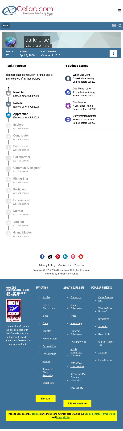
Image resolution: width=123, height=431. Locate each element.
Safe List (102, 352)
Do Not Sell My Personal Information (77, 377)
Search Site (48, 383)
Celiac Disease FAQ (105, 299)
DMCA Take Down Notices (77, 365)
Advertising (76, 323)
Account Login (50, 338)
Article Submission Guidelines (76, 352)
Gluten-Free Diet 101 (106, 343)
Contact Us (64, 265)
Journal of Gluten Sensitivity (48, 372)
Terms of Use (49, 346)
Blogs (45, 315)
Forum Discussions (49, 307)
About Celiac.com (76, 307)
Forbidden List (105, 360)
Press (73, 315)
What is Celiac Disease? (105, 310)
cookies (36, 414)
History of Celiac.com (76, 332)
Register (47, 331)
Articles (46, 297)
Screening (103, 326)
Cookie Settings (93, 414)
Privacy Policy (47, 265)
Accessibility (76, 388)
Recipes (46, 361)
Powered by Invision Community (61, 273)
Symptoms (103, 319)
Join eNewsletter (77, 403)
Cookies (79, 265)
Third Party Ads (78, 342)
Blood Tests (104, 334)
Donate (45, 398)
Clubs (45, 323)
